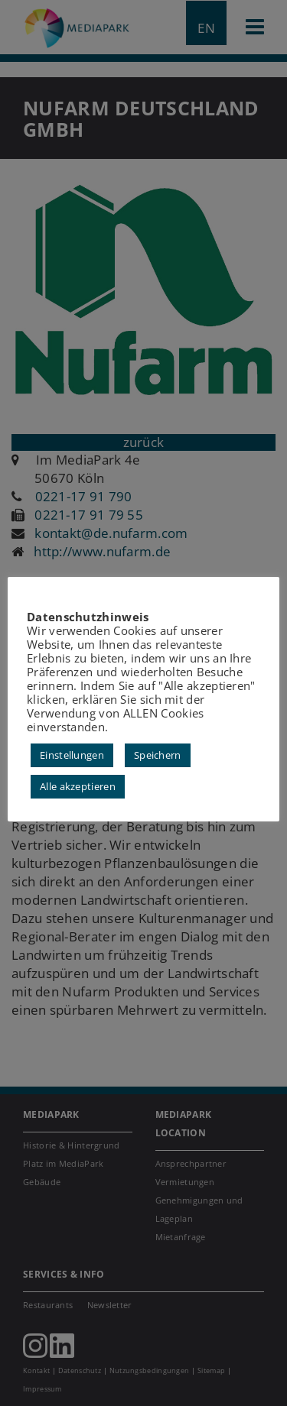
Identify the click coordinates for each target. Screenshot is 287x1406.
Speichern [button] (157, 755)
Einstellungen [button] (72, 755)
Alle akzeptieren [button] (78, 786)
